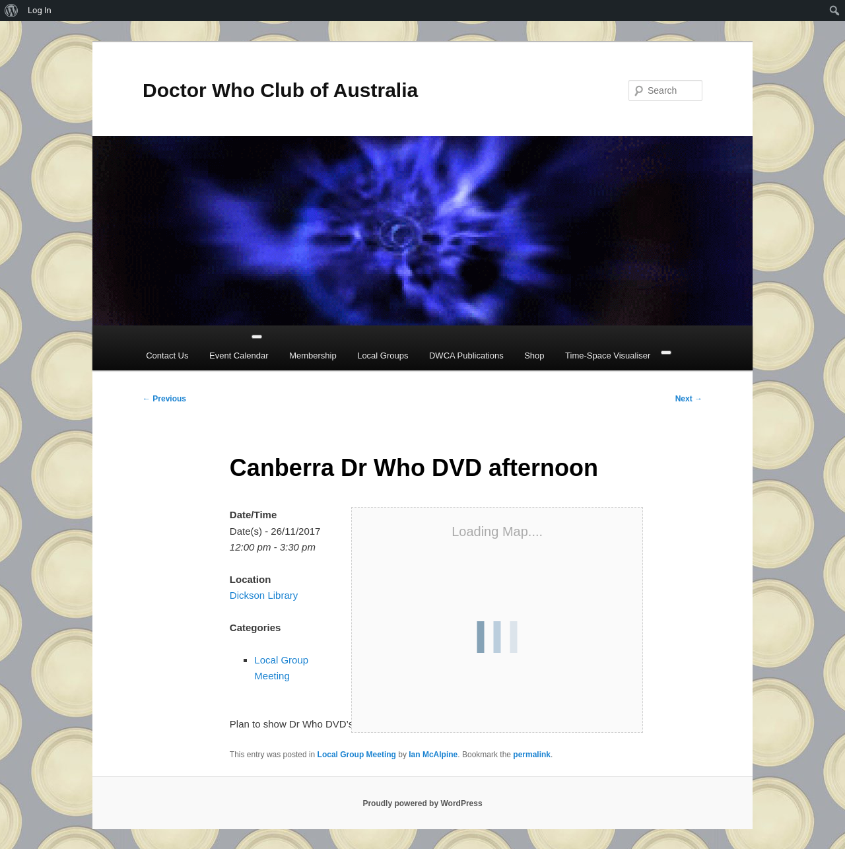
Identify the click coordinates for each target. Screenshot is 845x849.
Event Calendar (239, 355)
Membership (313, 355)
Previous (164, 398)
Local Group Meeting (357, 754)
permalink (532, 754)
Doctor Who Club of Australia (280, 90)
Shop (534, 355)
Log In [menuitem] (39, 10)
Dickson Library (264, 595)
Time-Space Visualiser (607, 355)
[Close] (666, 353)
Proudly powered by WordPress (422, 803)
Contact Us (167, 355)
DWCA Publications (466, 355)
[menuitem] (11, 10)
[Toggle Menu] (257, 337)
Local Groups (382, 355)
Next (688, 398)
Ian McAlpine (433, 754)
